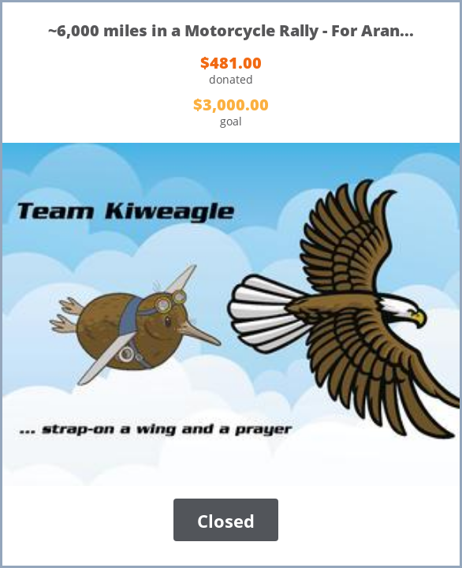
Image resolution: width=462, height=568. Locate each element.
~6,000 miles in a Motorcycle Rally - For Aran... (231, 30)
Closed (226, 520)
